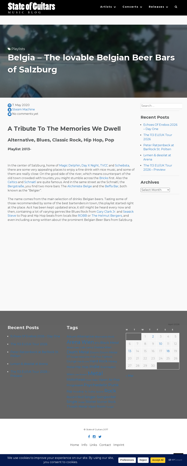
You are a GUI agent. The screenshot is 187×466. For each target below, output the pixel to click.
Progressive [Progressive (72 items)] (75, 385)
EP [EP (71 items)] (68, 356)
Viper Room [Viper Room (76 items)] (97, 406)
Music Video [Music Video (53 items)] (91, 380)
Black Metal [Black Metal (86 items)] (109, 342)
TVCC (104, 165)
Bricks (103, 178)
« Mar (130, 375)
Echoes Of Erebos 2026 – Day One (35, 336)
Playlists (18, 49)
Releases (156, 6)
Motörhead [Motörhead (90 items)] (76, 379)
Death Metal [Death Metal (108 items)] (78, 352)
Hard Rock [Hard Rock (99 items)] (99, 361)
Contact (105, 445)
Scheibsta (122, 165)
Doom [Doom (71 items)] (94, 352)
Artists (106, 6)
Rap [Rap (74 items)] (69, 391)
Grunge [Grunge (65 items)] (72, 361)
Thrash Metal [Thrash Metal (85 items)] (77, 406)
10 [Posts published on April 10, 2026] (160, 344)
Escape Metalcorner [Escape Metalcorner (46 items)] (80, 357)
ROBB (82, 215)
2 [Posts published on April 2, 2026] (153, 336)
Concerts (130, 6)
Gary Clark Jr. (106, 211)
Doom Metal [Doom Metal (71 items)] (108, 352)
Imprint (118, 445)
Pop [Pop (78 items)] (116, 379)
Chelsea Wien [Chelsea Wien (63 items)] (102, 347)
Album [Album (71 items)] (71, 336)
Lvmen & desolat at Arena (29, 364)
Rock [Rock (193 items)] (110, 391)
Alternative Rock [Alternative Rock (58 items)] (104, 336)
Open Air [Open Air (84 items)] (106, 379)
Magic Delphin (69, 165)
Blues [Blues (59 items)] (70, 347)
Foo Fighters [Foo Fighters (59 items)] (104, 356)
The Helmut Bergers (106, 215)
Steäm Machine (23, 109)
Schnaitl (30, 182)
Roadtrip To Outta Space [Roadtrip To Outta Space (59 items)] (88, 391)
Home (74, 445)
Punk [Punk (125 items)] (113, 384)
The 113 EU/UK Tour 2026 (28, 344)
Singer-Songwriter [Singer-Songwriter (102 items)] (100, 397)
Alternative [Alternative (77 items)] (85, 336)
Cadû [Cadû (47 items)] (76, 347)
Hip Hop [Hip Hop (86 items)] (82, 367)
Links (93, 445)
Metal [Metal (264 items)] (95, 373)
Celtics (12, 182)
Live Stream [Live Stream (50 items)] (81, 374)
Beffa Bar (112, 186)
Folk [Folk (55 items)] (93, 356)
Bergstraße (16, 186)
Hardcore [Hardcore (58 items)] (83, 361)
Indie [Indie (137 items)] (94, 366)
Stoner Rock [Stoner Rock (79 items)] (106, 402)
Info (84, 445)
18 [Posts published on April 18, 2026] (168, 351)
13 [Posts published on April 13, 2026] (129, 351)
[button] (176, 7)
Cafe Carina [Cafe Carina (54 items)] (86, 347)
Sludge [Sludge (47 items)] (81, 402)
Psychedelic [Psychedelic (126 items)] (96, 384)
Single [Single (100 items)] (72, 402)
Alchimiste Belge (79, 186)
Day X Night (90, 165)
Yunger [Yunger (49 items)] (110, 407)
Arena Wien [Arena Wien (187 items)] (80, 342)
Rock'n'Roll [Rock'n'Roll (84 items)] (75, 397)
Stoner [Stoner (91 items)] (90, 402)
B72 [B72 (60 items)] (97, 342)
